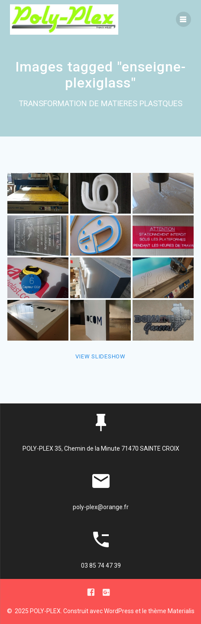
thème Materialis (171, 611)
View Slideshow (100, 356)
